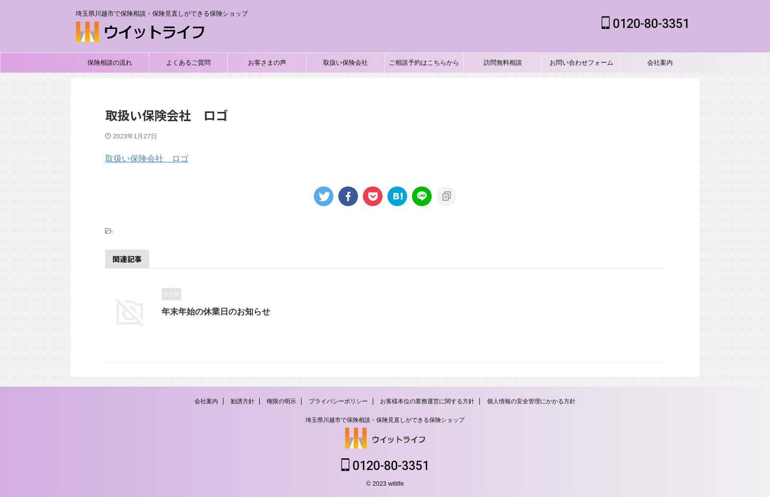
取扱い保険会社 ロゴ (147, 158)
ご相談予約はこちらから (424, 62)
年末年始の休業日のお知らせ (213, 312)
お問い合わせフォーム (581, 62)
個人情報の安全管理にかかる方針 (531, 401)
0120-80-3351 (645, 24)
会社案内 (660, 62)
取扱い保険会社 (345, 62)
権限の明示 (281, 401)
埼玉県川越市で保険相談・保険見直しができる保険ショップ (385, 420)
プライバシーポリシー (338, 401)
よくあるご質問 (188, 62)
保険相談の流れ (109, 62)
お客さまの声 (267, 62)
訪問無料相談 (503, 62)
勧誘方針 (242, 401)
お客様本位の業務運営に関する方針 (427, 401)
